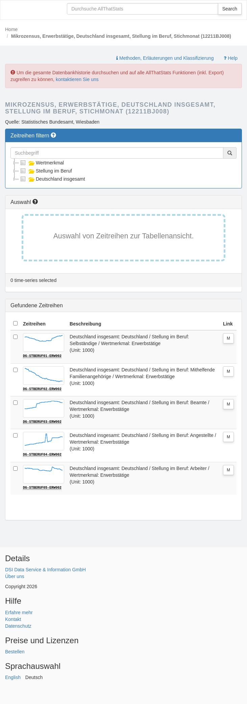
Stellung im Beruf (45, 171)
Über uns (14, 576)
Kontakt (13, 618)
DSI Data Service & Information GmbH (45, 569)
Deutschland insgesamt (52, 179)
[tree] (123, 171)
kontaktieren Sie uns (77, 79)
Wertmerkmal (41, 163)
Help (231, 58)
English (13, 677)
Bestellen (15, 651)
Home (11, 29)
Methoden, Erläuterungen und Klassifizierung (165, 58)
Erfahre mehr (19, 612)
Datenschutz (18, 625)
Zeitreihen (34, 324)
